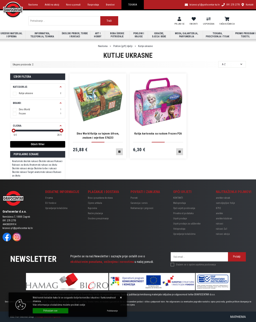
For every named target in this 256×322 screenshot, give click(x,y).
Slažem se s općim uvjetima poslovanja (196, 264)
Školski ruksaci (46, 161)
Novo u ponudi (73, 4)
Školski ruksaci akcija (22, 168)
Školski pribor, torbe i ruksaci (75, 35)
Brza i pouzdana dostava (100, 197)
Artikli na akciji (52, 4)
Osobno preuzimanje (98, 218)
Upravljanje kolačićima (56, 208)
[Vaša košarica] (227, 19)
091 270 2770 (233, 4)
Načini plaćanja (95, 213)
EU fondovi (50, 203)
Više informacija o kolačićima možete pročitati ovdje (59, 304)
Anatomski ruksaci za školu (43, 164)
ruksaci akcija (223, 234)
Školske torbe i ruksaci (45, 168)
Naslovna (33, 4)
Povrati (134, 197)
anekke (219, 213)
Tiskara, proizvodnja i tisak (217, 35)
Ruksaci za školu (20, 164)
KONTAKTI (178, 197)
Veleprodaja (179, 228)
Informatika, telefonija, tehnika (42, 35)
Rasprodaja (93, 4)
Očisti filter (38, 144)
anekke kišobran (224, 218)
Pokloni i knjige (138, 35)
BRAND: (17, 103)
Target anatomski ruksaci (40, 172)
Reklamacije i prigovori (142, 208)
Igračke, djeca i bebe (159, 35)
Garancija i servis (139, 203)
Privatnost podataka (183, 213)
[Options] (112, 310)
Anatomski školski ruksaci (25, 161)
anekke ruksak (223, 197)
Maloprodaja (179, 203)
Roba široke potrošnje (117, 35)
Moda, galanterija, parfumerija (186, 35)
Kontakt (249, 4)
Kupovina (92, 208)
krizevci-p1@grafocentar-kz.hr (205, 4)
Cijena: (17, 125)
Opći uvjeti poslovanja (184, 208)
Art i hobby (97, 35)
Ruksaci (58, 161)
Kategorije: (20, 86)
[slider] (13, 130)
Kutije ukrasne (40, 93)
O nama (49, 197)
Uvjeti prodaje (180, 218)
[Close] (50, 310)
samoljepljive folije (225, 203)
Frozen (40, 113)
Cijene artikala (95, 203)
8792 (218, 208)
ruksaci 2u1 (221, 228)
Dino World (40, 109)
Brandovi (110, 4)
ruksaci (219, 223)
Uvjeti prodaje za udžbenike (187, 223)
